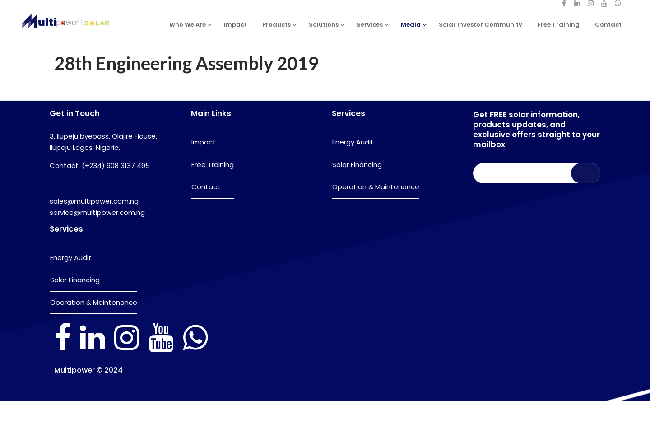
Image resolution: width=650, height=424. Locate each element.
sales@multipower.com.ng (94, 224)
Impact (203, 165)
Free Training (212, 187)
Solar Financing (75, 303)
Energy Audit (71, 280)
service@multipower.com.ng (97, 235)
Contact (205, 209)
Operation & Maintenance (93, 325)
